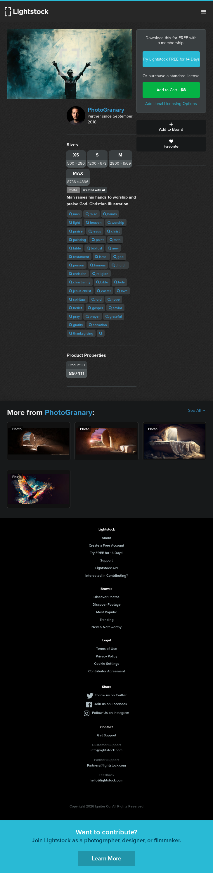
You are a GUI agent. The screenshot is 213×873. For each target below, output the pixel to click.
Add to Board (171, 127)
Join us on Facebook (110, 703)
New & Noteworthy (106, 626)
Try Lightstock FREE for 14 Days (171, 59)
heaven (94, 222)
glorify (76, 324)
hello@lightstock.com (106, 780)
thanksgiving (81, 333)
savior (115, 307)
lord (96, 299)
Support (106, 560)
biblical (94, 248)
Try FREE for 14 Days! (106, 552)
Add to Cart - (171, 90)
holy (119, 282)
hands (110, 213)
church (119, 265)
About (106, 537)
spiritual (77, 299)
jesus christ (80, 290)
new (113, 248)
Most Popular (106, 611)
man (74, 213)
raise (91, 213)
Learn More (106, 858)
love (122, 290)
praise (76, 231)
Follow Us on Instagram (110, 712)
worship (116, 222)
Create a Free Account (106, 545)
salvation (98, 324)
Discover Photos (106, 596)
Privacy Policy (106, 656)
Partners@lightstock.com (106, 765)
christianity (79, 282)
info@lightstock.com (106, 750)
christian (77, 273)
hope (114, 299)
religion (100, 273)
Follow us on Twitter (111, 695)
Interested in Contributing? (106, 575)
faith (115, 239)
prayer (93, 316)
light (74, 222)
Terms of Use (106, 648)
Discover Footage (107, 604)
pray (74, 316)
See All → (197, 411)
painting (77, 239)
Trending (107, 619)
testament (79, 256)
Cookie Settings (106, 663)
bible (75, 248)
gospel (95, 307)
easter (104, 290)
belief (75, 307)
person (76, 265)
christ (113, 231)
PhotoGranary (106, 109)
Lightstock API (106, 567)
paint (98, 239)
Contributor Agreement (106, 671)
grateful (113, 316)
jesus (95, 231)
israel (101, 256)
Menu (203, 11)
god (118, 256)
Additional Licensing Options (171, 104)
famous (98, 265)
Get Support (106, 735)
